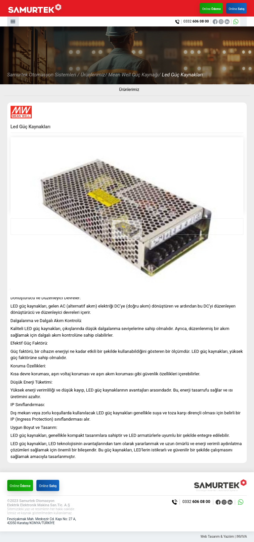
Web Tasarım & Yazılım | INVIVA (223, 536)
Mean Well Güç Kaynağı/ (134, 75)
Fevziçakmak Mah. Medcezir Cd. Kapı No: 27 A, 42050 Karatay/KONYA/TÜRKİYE (41, 521)
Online (211, 9)
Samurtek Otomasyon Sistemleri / (43, 75)
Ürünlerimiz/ (94, 75)
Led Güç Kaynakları (182, 75)
